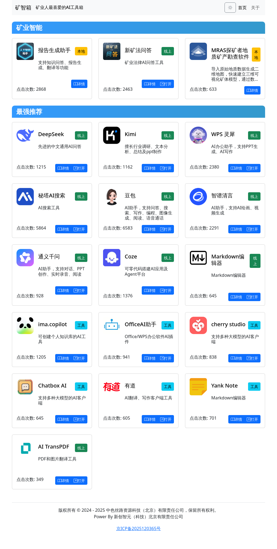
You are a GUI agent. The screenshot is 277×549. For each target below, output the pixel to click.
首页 (242, 8)
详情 (79, 83)
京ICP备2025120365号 (138, 528)
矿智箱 (23, 7)
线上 (168, 51)
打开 (166, 83)
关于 (255, 8)
